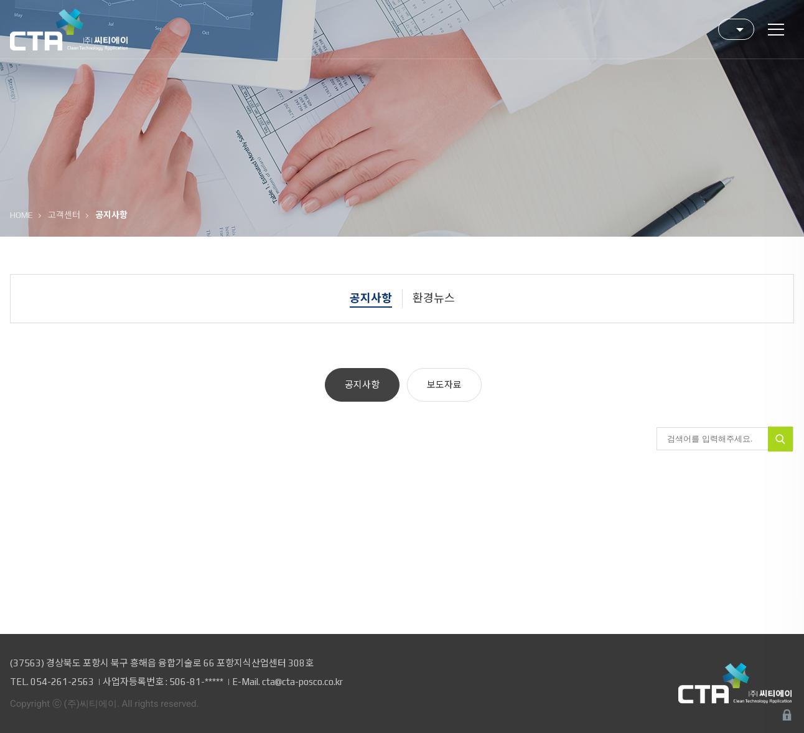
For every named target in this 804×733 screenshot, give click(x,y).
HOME (21, 215)
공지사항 (371, 298)
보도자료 (444, 384)
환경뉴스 (434, 298)
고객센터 (64, 215)
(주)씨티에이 (69, 30)
